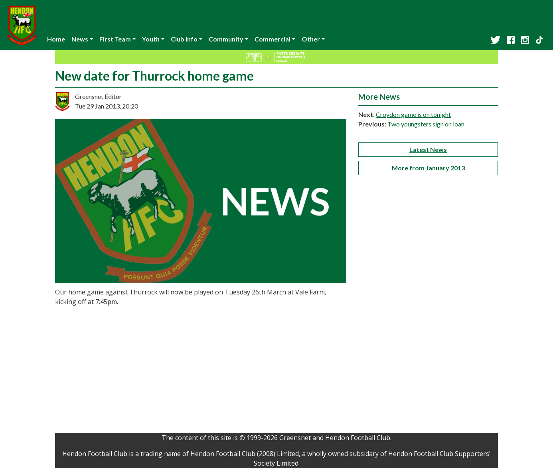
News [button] (79, 39)
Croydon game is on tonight (413, 114)
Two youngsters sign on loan (425, 124)
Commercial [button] (272, 39)
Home (56, 39)
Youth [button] (151, 39)
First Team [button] (115, 39)
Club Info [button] (184, 39)
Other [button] (311, 39)
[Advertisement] (276, 377)
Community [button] (226, 39)
